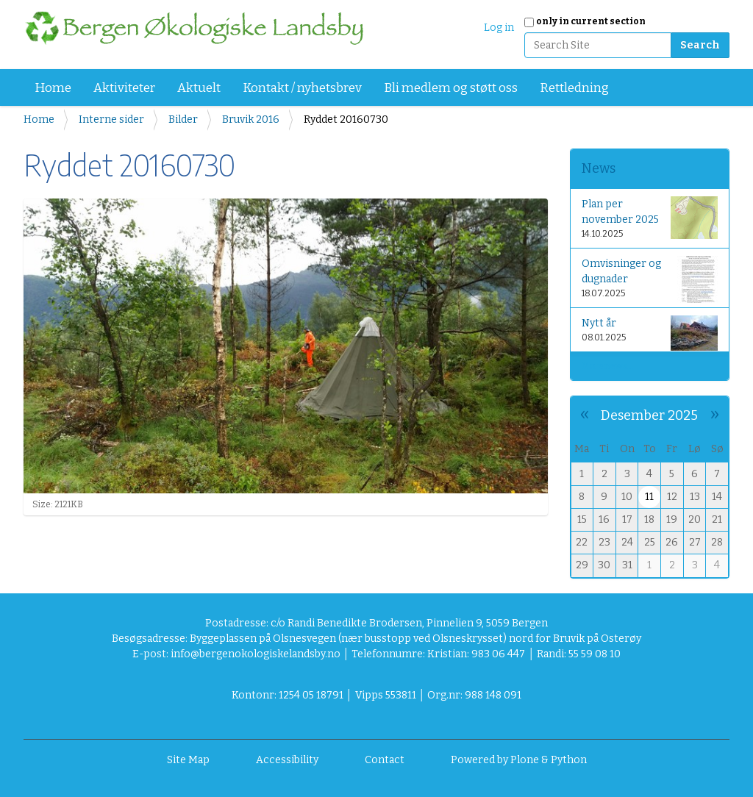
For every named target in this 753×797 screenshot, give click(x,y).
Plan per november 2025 (650, 217)
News (598, 168)
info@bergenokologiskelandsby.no (255, 654)
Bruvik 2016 (250, 119)
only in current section (591, 21)
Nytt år (650, 332)
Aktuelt (199, 88)
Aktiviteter (124, 88)
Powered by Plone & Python (519, 760)
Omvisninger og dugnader (650, 279)
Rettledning (574, 88)
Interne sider (111, 119)
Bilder (183, 119)
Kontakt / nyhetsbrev (302, 88)
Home (53, 88)
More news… (607, 366)
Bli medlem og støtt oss (451, 88)
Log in (499, 27)
